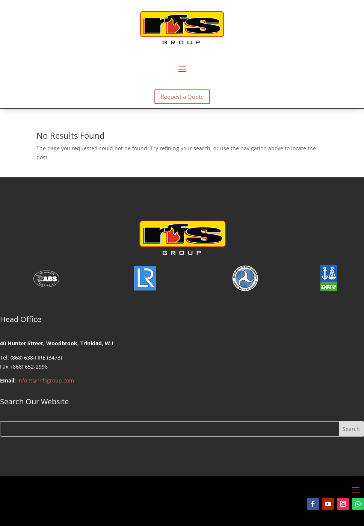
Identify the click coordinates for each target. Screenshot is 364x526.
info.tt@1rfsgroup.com (45, 380)
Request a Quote (182, 96)
